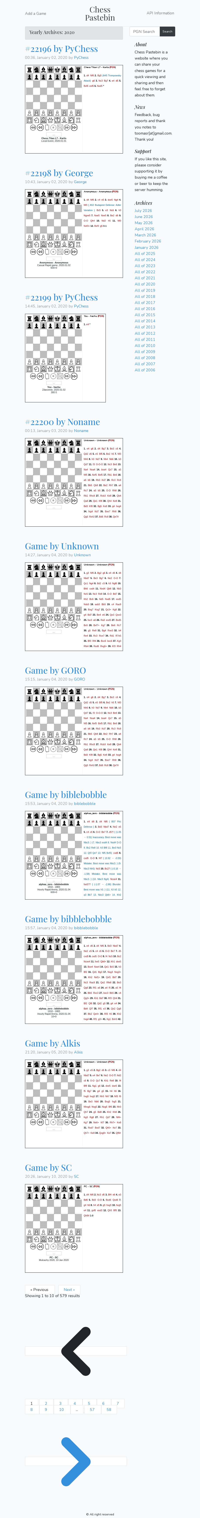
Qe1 (95, 500)
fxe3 (90, 620)
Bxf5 (100, 474)
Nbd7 (86, 578)
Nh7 (107, 1096)
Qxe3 (118, 614)
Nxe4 (96, 966)
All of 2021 (145, 278)
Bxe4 (90, 966)
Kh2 (86, 599)
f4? (100, 858)
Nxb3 (86, 604)
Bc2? (107, 868)
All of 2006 (145, 370)
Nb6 (111, 459)
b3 (120, 459)
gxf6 (93, 1210)
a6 (85, 479)
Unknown (82, 555)
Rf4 (94, 641)
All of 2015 (145, 315)
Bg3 (100, 972)
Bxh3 (114, 1019)
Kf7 (102, 1122)
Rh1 (102, 1117)
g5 (101, 226)
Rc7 (86, 490)
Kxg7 (97, 609)
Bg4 (104, 630)
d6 (117, 215)
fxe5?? (87, 884)
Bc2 (119, 956)
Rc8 (119, 479)
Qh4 (92, 220)
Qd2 (86, 453)
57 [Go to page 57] (93, 1409)
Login (139, 101)
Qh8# (86, 1215)
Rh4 (119, 646)
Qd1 (94, 972)
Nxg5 (94, 1106)
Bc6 (91, 599)
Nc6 (112, 210)
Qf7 (91, 1008)
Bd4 (86, 1008)
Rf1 (94, 987)
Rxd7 (90, 1127)
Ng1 (94, 1085)
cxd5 (115, 853)
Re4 (86, 635)
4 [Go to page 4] (75, 1403)
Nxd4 (102, 588)
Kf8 (100, 500)
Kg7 (103, 625)
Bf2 (85, 972)
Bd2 (99, 583)
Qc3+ (108, 609)
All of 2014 (145, 321)
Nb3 (119, 588)
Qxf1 (108, 977)
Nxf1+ (97, 977)
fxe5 (97, 961)
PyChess (81, 57)
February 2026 (148, 241)
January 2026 (147, 247)
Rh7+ (112, 1122)
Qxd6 (115, 1199)
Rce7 (101, 635)
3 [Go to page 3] (61, 1403)
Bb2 (90, 1014)
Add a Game (35, 13)
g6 (93, 80)
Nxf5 (94, 474)
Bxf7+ (97, 625)
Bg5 (99, 75)
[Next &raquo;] (76, 1461)
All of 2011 (145, 339)
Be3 (112, 448)
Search (167, 31)
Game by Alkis (52, 1043)
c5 (103, 583)
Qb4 (119, 495)
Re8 (94, 630)
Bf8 (85, 1085)
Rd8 (100, 594)
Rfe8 (108, 982)
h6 (115, 1091)
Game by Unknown (62, 546)
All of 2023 (145, 265)
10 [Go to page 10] (62, 1409)
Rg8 (92, 1117)
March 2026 (145, 235)
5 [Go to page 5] (89, 1403)
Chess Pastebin (100, 13)
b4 (120, 630)
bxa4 (103, 469)
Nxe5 (97, 215)
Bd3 (86, 506)
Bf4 (109, 1194)
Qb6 (109, 588)
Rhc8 (92, 495)
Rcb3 (103, 495)
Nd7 (98, 459)
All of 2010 (145, 345)
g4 (113, 506)
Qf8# (118, 1133)
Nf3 (85, 205)
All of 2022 (145, 272)
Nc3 (101, 80)
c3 (109, 1070)
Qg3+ (86, 998)
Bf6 (110, 1106)
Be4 (99, 614)
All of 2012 (145, 333)
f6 (120, 1096)
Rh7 (111, 485)
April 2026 (144, 229)
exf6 (91, 86)
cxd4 (91, 588)
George (80, 181)
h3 (120, 210)
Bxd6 (108, 1199)
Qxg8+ (102, 1133)
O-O (86, 220)
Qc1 (86, 583)
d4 (87, 75)
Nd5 (101, 599)
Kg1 (109, 1019)
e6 (103, 614)
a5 (120, 469)
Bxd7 (97, 1127)
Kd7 (104, 479)
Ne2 (110, 578)
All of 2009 (145, 351)
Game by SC (48, 1167)
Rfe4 (86, 646)
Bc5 (99, 210)
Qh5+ (108, 1127)
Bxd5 (118, 620)
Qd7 (86, 464)
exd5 (118, 599)
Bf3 (89, 641)
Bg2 (99, 573)
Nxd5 (100, 86)
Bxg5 (107, 1101)
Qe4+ (96, 1014)
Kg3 (119, 641)
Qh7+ (86, 1133)
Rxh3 (92, 516)
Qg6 (86, 987)
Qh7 (86, 1112)
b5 (99, 490)
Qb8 (96, 485)
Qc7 (110, 469)
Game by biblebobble (66, 794)
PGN (112, 67)
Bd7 (115, 594)
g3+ (100, 1019)
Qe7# (116, 516)
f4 (106, 956)
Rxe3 (110, 630)
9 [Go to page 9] (46, 1409)
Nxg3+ (117, 972)
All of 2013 (145, 327)
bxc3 (105, 993)
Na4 (86, 469)
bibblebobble (86, 928)
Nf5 (85, 474)
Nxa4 (92, 469)
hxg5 (86, 1096)
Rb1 (110, 474)
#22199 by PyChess (61, 297)
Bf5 (101, 453)
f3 (94, 464)
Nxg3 (110, 972)
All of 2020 (145, 284)
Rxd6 (96, 646)
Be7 (103, 832)
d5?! (111, 832)
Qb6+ (103, 961)
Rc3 (113, 479)
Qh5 (110, 1210)
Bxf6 (86, 86)
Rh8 (114, 490)
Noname (81, 430)
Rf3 (110, 998)
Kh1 (113, 961)
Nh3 (102, 1096)
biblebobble (85, 803)
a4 (120, 485)
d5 (117, 80)
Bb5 (90, 485)
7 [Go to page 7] (118, 1403)
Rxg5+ (103, 646)
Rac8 (118, 604)
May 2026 (144, 222)
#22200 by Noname (62, 421)
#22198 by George (59, 172)
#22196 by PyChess (61, 48)
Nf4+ (118, 1117)
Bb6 (90, 993)
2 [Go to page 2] (46, 1403)
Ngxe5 (87, 215)
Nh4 (106, 459)
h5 (109, 220)
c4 (99, 199)
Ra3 (103, 620)
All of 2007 (145, 364)
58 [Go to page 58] (109, 1409)
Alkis (78, 1052)
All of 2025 (145, 253)
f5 (110, 987)
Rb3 (98, 479)
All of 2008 (145, 357)
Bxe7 (107, 511)
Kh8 (115, 1112)
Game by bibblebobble (68, 918)
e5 (102, 199)
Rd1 (112, 635)
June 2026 (144, 216)
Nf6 (92, 75)
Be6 (115, 464)
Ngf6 (114, 583)
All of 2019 (145, 290)
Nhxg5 (87, 1106)
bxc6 (109, 641)
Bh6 (86, 588)
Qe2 (103, 982)
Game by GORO (55, 670)
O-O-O (99, 464)
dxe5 (110, 199)
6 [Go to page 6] (104, 1403)
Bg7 (106, 80)
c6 (117, 448)
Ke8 (109, 495)
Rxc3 (95, 993)
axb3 (97, 604)
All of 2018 (145, 296)
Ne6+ (96, 1122)
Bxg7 (90, 609)
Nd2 (104, 220)
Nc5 (86, 594)
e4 (113, 80)
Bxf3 (96, 226)
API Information (160, 13)
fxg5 (114, 1101)
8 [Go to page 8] (32, 1409)
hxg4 (118, 506)
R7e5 (118, 635)
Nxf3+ (87, 226)
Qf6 (90, 1003)
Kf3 (114, 646)
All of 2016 (145, 308)
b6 (89, 479)
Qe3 (112, 614)
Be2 (112, 215)
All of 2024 (145, 259)
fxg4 (90, 511)
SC (76, 1176)
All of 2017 (145, 302)
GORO (79, 679)
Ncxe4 (113, 879)
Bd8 (99, 1112)
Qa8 (86, 500)
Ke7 (115, 1127)
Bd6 (101, 516)
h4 (111, 1091)
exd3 (99, 1210)
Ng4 (116, 199)
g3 (87, 573)
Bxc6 (103, 641)
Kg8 (115, 609)
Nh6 (86, 459)
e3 (106, 210)
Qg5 (86, 516)
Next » (69, 1289)
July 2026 (143, 210)
